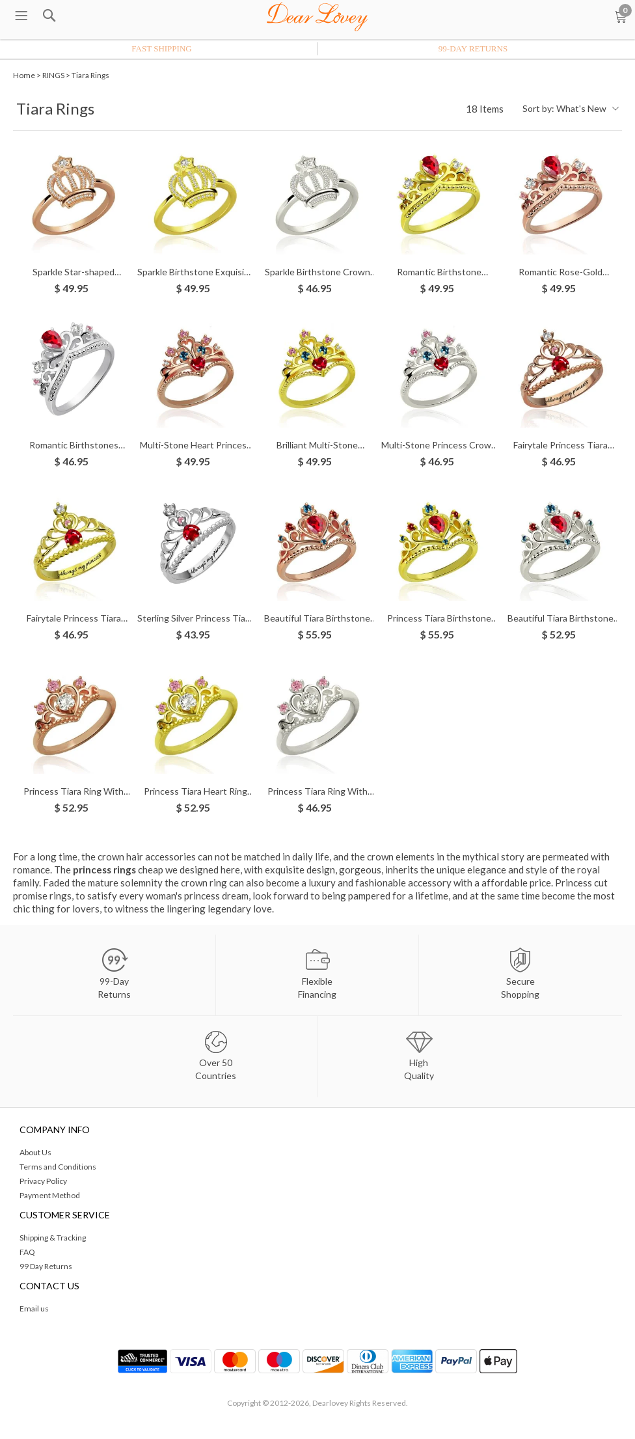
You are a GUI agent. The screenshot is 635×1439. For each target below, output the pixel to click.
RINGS (53, 75)
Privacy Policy (43, 1181)
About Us (35, 1152)
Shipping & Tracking (53, 1237)
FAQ (27, 1252)
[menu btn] (21, 16)
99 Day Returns (46, 1266)
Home (24, 75)
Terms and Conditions (58, 1167)
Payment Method (50, 1195)
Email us (34, 1308)
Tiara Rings (90, 75)
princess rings (104, 869)
